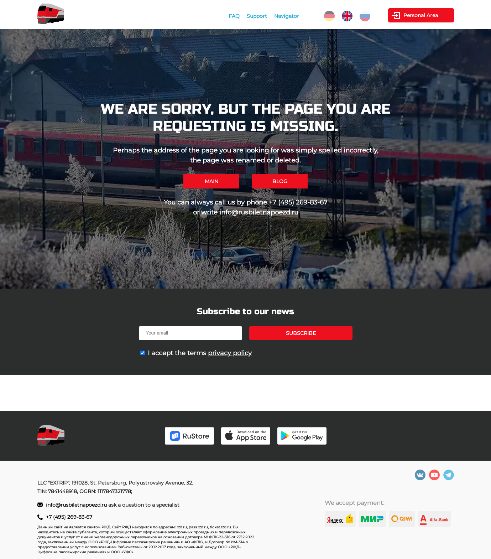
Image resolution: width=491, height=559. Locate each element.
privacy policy (230, 353)
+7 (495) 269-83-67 (298, 202)
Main (211, 181)
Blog (279, 181)
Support (257, 16)
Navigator (286, 16)
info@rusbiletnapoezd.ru (258, 212)
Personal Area (420, 15)
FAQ (234, 16)
